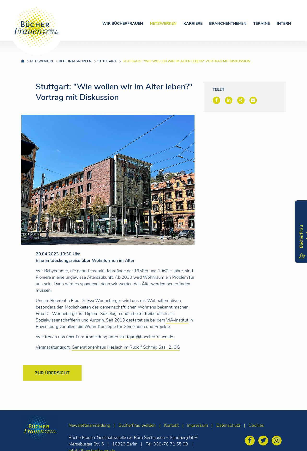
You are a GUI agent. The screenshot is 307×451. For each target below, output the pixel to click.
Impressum (197, 425)
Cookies (256, 425)
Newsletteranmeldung (89, 425)
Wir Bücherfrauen (122, 23)
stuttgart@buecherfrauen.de (146, 337)
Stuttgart (107, 61)
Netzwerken (163, 23)
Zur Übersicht (52, 373)
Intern (284, 23)
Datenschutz (228, 425)
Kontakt (171, 425)
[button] (216, 100)
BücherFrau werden (137, 425)
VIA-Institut (177, 320)
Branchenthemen (227, 23)
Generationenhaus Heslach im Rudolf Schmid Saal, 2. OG (126, 347)
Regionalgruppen (75, 61)
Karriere (192, 23)
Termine (261, 23)
